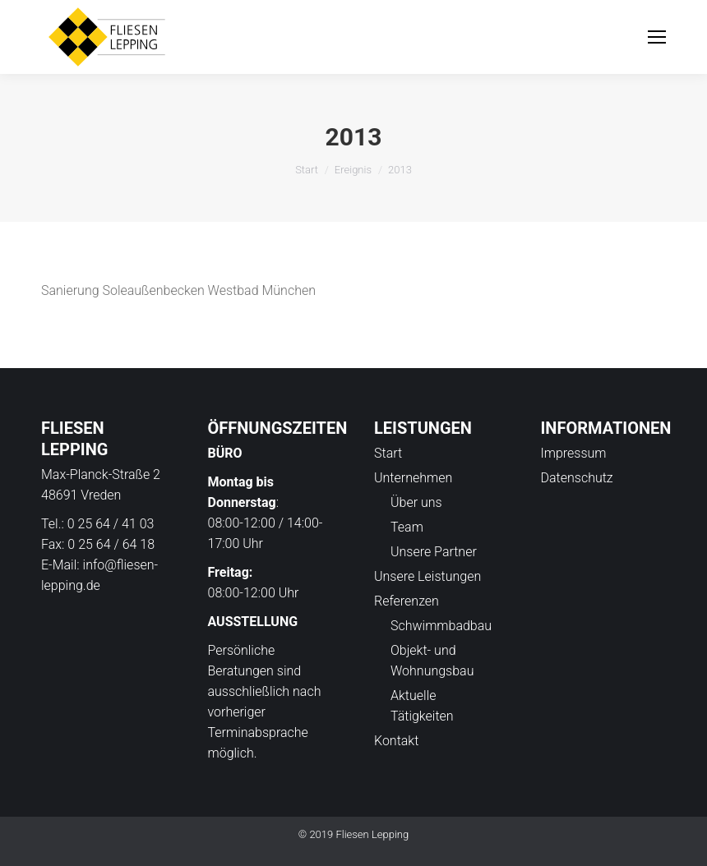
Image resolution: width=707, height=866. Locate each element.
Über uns (416, 502)
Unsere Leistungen (427, 576)
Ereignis (353, 170)
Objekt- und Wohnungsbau (432, 661)
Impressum (574, 453)
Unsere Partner (433, 552)
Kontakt (396, 741)
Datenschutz (577, 478)
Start (306, 170)
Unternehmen (413, 478)
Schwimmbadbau (441, 625)
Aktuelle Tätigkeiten (422, 706)
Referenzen (406, 601)
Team (406, 527)
